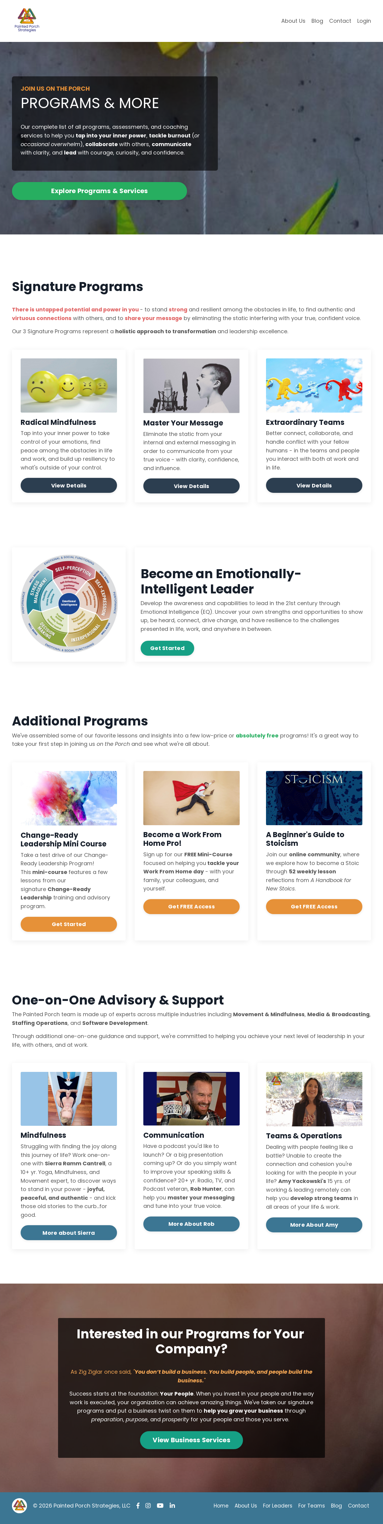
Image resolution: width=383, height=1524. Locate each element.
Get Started (167, 650)
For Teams (311, 1510)
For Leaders (275, 1510)
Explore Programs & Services (99, 191)
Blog (317, 21)
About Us (293, 21)
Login (364, 21)
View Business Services (191, 1444)
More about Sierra (68, 1236)
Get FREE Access (191, 909)
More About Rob (191, 1227)
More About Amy (314, 1228)
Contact (340, 21)
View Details (69, 486)
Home (216, 1510)
